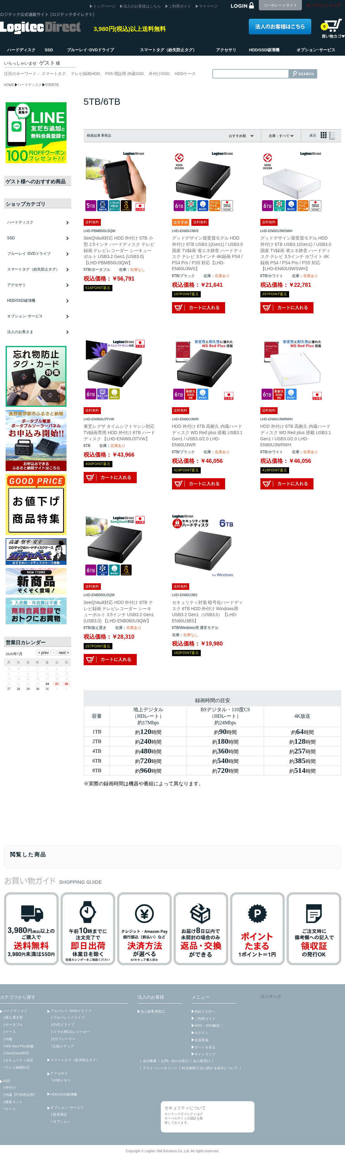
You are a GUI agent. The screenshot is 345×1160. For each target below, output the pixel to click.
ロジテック (271, 996)
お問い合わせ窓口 (175, 1061)
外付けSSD (159, 73)
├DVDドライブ (62, 1024)
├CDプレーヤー (63, 1039)
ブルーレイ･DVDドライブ (70, 1011)
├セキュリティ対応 (18, 1060)
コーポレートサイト (280, 5)
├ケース (9, 1032)
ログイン (202, 1033)
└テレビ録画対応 (16, 1067)
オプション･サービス (67, 1107)
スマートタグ (54, 73)
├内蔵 (7, 1039)
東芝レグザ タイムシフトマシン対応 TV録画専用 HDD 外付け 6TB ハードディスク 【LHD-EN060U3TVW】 (119, 432)
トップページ (104, 6)
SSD (6, 1081)
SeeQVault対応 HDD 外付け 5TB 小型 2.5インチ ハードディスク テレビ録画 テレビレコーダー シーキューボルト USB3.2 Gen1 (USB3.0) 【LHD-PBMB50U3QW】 (119, 250)
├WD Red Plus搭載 (18, 1046)
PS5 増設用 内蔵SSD (124, 73)
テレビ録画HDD (85, 73)
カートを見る (205, 1047)
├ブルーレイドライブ (67, 1017)
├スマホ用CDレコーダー (70, 1032)
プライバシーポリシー (160, 1068)
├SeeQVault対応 (16, 1053)
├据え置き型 (13, 1017)
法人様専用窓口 (152, 1011)
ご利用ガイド (180, 6)
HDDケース (185, 73)
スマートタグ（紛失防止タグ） (33, 269)
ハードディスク (30, 85)
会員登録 (202, 1040)
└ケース (9, 1109)
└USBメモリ (60, 1080)
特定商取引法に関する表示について (210, 1068)
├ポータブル (13, 1024)
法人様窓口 (201, 1061)
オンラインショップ (323, 5)
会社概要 (150, 1061)
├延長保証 (58, 1114)
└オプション (60, 1121)
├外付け (9, 1087)
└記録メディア (62, 1046)
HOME (9, 85)
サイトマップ (205, 1054)
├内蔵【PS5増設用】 (20, 1095)
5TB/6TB (52, 85)
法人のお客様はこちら (142, 6)
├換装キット (13, 1102)
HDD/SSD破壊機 (21, 300)
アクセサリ (59, 1073)
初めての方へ (205, 1011)
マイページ (208, 6)
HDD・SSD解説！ (209, 1025)
